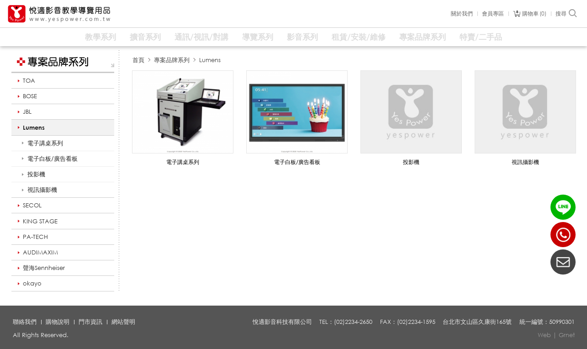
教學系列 (100, 37)
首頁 (138, 59)
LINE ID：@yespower (563, 207)
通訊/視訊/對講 (201, 37)
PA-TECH (35, 236)
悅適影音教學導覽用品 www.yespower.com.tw (59, 14)
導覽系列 (257, 37)
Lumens (34, 127)
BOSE (30, 96)
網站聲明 (123, 321)
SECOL (32, 205)
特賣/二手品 (481, 37)
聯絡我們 (25, 321)
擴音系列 (145, 37)
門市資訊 (90, 321)
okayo (32, 283)
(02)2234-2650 (563, 234)
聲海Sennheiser (44, 267)
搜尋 (566, 13)
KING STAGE (40, 221)
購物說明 (57, 321)
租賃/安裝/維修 (359, 37)
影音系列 (302, 37)
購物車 (534, 13)
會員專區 (493, 13)
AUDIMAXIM (40, 252)
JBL (27, 111)
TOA (29, 80)
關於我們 (462, 13)
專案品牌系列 (422, 37)
